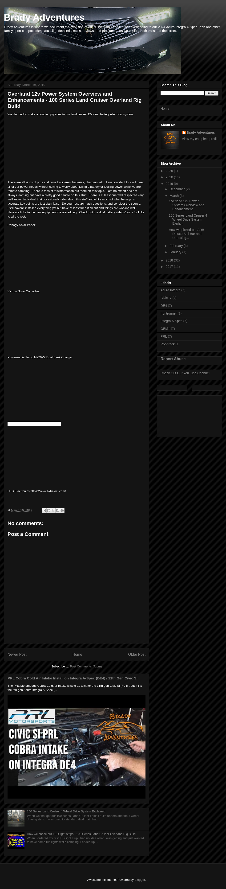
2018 (170, 260)
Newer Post (17, 654)
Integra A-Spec (171, 321)
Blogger (139, 879)
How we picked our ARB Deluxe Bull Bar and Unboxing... (186, 234)
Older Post (136, 654)
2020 (170, 177)
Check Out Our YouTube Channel (185, 373)
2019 (170, 184)
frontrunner (169, 313)
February (177, 246)
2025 (170, 171)
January (176, 252)
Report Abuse (173, 359)
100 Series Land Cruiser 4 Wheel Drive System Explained (66, 811)
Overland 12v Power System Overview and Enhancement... (186, 205)
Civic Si (166, 298)
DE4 (164, 306)
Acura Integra (170, 290)
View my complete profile (200, 139)
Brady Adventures (44, 17)
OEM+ (165, 329)
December (178, 189)
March (175, 196)
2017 (170, 267)
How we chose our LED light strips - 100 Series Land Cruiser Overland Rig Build (81, 834)
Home (77, 654)
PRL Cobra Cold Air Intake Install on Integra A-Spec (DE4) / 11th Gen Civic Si (72, 678)
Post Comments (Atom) (86, 666)
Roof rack (168, 344)
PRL (164, 336)
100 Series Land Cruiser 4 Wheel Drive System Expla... (188, 219)
